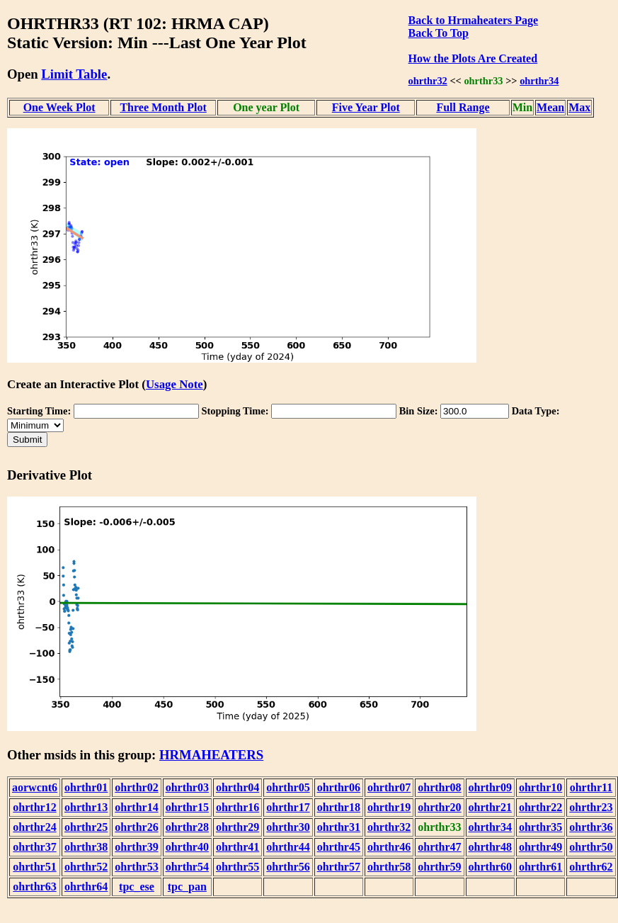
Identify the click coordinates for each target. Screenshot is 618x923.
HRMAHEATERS (211, 754)
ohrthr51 (34, 867)
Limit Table (74, 74)
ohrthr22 (540, 807)
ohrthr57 (338, 867)
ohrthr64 (86, 886)
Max (579, 107)
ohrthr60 (490, 867)
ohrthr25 (86, 827)
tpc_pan (187, 886)
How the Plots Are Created (472, 58)
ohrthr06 (338, 787)
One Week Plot (59, 107)
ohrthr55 (237, 867)
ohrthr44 (287, 847)
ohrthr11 (591, 787)
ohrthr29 (237, 827)
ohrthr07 (389, 787)
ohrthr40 (187, 847)
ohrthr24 (34, 827)
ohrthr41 (237, 847)
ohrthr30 (287, 827)
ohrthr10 (540, 787)
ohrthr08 (439, 787)
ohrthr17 (287, 807)
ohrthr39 (136, 847)
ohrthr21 (490, 807)
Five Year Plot (366, 107)
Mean (550, 107)
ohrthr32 (427, 80)
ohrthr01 (86, 787)
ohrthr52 (86, 867)
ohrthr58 (389, 867)
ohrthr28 (187, 827)
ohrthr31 (338, 827)
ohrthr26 (136, 827)
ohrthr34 (539, 80)
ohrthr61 (540, 867)
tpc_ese (136, 886)
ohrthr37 (34, 847)
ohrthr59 (439, 867)
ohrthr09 (490, 787)
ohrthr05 (287, 787)
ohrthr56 (287, 867)
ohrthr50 (590, 847)
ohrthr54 (187, 867)
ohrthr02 (136, 787)
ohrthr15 (187, 807)
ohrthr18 (338, 807)
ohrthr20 (439, 807)
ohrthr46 (389, 847)
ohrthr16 (237, 807)
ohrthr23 (590, 807)
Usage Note (174, 384)
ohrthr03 (187, 787)
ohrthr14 (136, 807)
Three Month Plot (163, 107)
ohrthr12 (34, 807)
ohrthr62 (590, 867)
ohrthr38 (86, 847)
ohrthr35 (540, 827)
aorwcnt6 (34, 787)
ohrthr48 (490, 847)
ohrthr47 (439, 847)
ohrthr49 (540, 847)
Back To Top (438, 33)
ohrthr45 (338, 847)
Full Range (462, 107)
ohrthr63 (34, 886)
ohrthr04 (237, 787)
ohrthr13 (86, 807)
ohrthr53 (136, 867)
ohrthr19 (389, 807)
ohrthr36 (590, 827)
